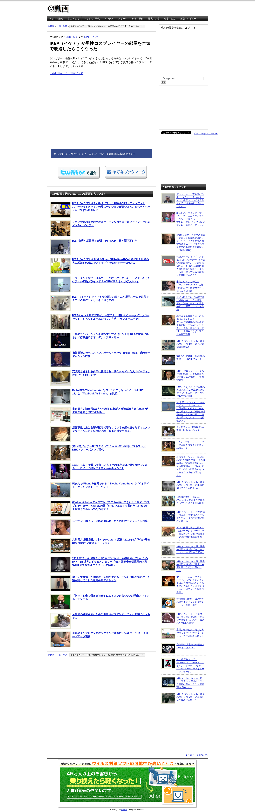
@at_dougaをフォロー (206, 133)
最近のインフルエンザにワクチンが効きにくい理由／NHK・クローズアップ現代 (99, 639)
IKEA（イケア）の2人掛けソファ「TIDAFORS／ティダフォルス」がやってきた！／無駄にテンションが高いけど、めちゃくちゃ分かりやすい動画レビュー (100, 210)
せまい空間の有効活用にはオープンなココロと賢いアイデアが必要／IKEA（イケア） (100, 228)
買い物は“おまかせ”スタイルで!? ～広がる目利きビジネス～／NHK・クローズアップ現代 (98, 453)
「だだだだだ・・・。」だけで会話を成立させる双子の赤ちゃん (182, 446)
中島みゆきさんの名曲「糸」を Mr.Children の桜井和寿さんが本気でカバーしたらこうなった (183, 286)
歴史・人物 (154, 18)
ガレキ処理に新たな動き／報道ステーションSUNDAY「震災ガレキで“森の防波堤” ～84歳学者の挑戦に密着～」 (183, 533)
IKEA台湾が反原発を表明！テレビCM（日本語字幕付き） (95, 247)
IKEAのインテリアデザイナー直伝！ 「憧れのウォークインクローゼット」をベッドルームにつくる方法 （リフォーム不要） (99, 322)
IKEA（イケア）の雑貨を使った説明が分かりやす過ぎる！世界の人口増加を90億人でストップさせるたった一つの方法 (99, 266)
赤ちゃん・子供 (92, 18)
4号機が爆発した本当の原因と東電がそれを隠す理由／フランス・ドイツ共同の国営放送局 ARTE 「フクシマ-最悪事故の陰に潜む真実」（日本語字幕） (183, 242)
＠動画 (51, 26)
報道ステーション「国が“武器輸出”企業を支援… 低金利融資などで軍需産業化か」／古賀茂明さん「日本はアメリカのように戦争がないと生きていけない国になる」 (183, 466)
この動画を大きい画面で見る (66, 73)
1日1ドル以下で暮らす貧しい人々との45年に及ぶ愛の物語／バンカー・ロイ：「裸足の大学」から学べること (99, 471)
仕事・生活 (170, 18)
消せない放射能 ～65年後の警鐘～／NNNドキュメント (183, 360)
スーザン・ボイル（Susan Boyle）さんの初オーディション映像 (99, 527)
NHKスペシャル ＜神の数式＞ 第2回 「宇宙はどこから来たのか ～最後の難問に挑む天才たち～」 (183, 516)
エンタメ (109, 18)
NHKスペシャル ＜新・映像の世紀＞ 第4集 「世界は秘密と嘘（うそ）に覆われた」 (183, 566)
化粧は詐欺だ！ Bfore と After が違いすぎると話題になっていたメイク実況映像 (183, 501)
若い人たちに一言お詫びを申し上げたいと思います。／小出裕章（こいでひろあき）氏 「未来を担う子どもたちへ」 (182, 200)
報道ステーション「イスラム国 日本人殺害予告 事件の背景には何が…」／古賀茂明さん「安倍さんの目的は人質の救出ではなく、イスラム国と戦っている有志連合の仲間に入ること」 (183, 265)
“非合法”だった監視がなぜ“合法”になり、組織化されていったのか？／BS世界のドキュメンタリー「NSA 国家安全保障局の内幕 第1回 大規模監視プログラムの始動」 (99, 565)
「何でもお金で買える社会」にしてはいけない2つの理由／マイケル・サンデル (99, 602)
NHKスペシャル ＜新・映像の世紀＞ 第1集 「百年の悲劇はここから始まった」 (183, 486)
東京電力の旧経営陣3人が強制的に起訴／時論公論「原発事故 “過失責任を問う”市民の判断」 (99, 415)
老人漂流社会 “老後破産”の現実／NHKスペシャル (182, 431)
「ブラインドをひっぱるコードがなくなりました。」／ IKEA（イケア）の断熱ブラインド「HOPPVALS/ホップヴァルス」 (99, 284)
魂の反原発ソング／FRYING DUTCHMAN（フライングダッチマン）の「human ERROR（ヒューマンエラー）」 (182, 665)
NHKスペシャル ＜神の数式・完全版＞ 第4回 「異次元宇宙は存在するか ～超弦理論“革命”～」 (182, 683)
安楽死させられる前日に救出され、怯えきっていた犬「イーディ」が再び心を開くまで (100, 378)
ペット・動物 (56, 18)
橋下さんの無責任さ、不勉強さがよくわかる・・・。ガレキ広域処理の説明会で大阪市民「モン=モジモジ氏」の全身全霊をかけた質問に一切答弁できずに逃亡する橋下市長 (182, 325)
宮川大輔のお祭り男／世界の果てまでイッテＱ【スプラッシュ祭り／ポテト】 (182, 602)
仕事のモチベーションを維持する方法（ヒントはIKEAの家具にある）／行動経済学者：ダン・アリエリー (99, 340)
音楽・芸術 (73, 18)
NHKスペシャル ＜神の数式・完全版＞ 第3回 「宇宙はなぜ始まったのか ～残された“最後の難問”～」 (182, 618)
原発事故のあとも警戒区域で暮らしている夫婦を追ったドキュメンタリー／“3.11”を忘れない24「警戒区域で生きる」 (100, 434)
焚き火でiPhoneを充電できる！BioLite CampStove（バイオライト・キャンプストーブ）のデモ (99, 490)
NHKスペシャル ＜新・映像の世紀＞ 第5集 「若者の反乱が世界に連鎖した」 (183, 698)
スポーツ (122, 18)
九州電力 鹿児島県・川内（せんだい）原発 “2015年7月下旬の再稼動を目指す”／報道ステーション (100, 546)
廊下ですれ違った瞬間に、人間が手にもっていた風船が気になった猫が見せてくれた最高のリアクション (100, 583)
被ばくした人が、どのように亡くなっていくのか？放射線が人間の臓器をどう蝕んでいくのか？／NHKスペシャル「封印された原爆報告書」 (182, 585)
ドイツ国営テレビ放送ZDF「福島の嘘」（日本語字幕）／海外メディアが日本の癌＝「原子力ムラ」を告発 (182, 303)
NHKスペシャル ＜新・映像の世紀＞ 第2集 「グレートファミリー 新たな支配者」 (183, 550)
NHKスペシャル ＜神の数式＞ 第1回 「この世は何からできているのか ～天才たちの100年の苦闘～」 (183, 391)
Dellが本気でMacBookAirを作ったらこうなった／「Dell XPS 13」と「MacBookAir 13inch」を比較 (97, 397)
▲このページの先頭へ (196, 755)
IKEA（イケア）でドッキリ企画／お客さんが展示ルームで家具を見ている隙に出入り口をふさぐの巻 (99, 303)
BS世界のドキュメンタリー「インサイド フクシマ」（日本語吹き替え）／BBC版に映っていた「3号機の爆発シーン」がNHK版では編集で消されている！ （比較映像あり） (183, 411)
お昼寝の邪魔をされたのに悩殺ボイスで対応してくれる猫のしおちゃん (100, 621)
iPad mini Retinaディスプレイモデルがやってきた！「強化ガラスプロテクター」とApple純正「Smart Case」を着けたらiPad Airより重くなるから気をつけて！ (100, 509)
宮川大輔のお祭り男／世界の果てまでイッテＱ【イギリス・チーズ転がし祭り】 (182, 633)
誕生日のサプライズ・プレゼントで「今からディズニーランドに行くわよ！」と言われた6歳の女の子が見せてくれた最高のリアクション (183, 221)
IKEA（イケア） (92, 37)
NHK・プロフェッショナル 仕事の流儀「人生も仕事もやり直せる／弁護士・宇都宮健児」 (182, 375)
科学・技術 (137, 18)
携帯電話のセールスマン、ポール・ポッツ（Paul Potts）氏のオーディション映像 (100, 359)
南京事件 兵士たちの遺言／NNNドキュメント (182, 648)
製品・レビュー (188, 18)
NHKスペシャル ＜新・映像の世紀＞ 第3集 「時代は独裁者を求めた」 (183, 345)
